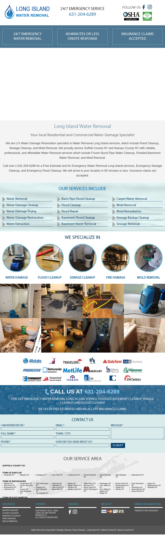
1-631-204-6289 (25, 165)
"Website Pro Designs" (146, 511)
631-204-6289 (102, 391)
